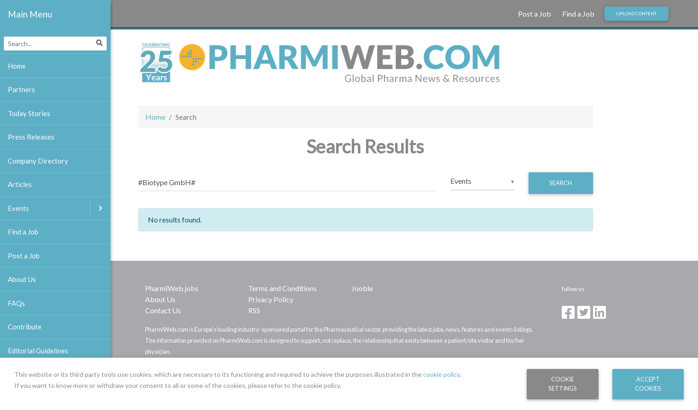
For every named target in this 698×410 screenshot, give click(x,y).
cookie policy (441, 374)
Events (59, 208)
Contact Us (163, 310)
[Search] (287, 181)
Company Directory (38, 161)
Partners (21, 89)
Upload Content (636, 13)
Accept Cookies (648, 383)
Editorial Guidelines (38, 350)
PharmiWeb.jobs (171, 288)
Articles (20, 184)
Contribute (24, 326)
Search (560, 183)
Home (155, 116)
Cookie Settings (562, 383)
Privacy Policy (270, 299)
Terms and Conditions (282, 288)
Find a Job (578, 13)
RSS (254, 310)
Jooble (362, 288)
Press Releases (31, 137)
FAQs (16, 303)
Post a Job (534, 13)
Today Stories (29, 113)
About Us (160, 299)
